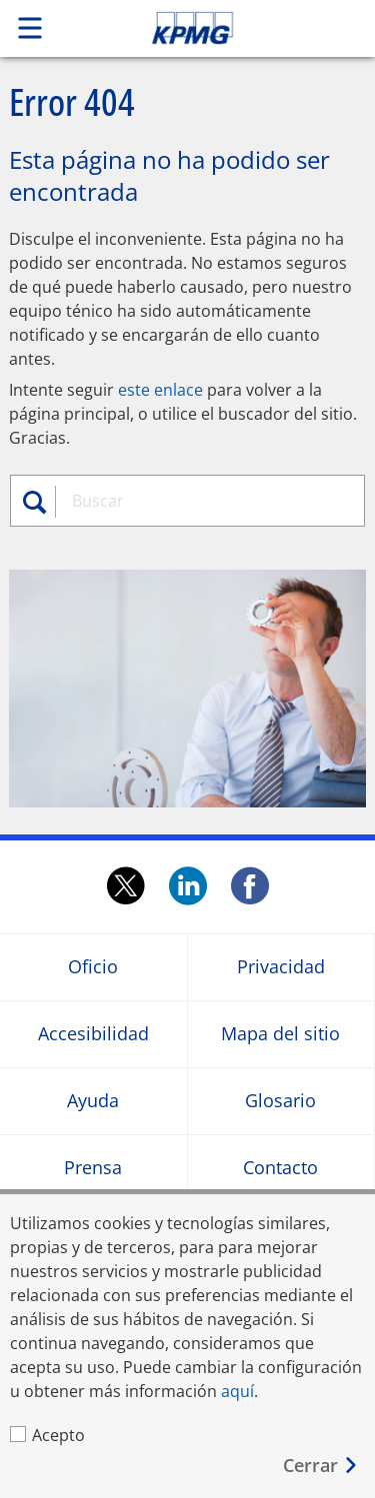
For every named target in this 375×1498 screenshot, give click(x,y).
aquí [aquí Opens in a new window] (237, 1391)
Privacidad (281, 966)
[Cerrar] (321, 1465)
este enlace (160, 390)
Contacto (280, 1167)
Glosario (280, 1100)
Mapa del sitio (280, 1033)
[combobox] (206, 501)
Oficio (93, 966)
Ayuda (93, 1100)
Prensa (93, 1167)
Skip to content (227, 28)
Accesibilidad (93, 1033)
